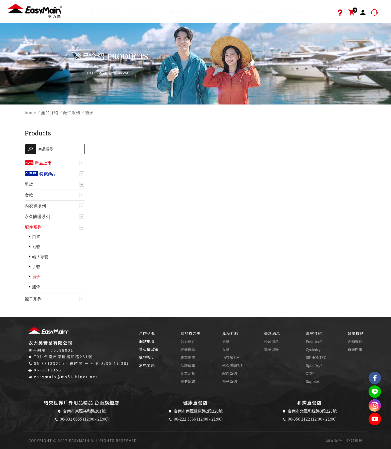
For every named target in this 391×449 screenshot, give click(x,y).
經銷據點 (355, 341)
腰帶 (36, 287)
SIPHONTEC (316, 357)
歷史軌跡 (188, 381)
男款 (29, 184)
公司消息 (271, 341)
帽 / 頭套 (40, 256)
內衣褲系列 (35, 206)
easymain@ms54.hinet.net (66, 376)
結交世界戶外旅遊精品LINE (375, 391)
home (30, 112)
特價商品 (47, 173)
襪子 (36, 276)
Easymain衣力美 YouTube (375, 419)
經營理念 (188, 349)
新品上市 (43, 163)
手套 (36, 266)
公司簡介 (188, 341)
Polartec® (314, 341)
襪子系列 (33, 299)
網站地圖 (147, 341)
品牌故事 (188, 365)
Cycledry (313, 349)
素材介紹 (256, 11)
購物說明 (147, 357)
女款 (29, 195)
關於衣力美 (103, 11)
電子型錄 (271, 349)
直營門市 (355, 349)
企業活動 (188, 373)
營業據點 (294, 11)
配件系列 (71, 112)
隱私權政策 (149, 349)
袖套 (36, 246)
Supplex (312, 381)
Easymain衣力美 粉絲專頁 (375, 378)
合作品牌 (218, 11)
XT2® (310, 373)
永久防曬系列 (37, 216)
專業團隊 (188, 357)
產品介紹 (141, 11)
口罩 (36, 236)
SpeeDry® (314, 365)
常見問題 (147, 365)
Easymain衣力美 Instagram (375, 405)
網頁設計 (334, 440)
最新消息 (180, 11)
